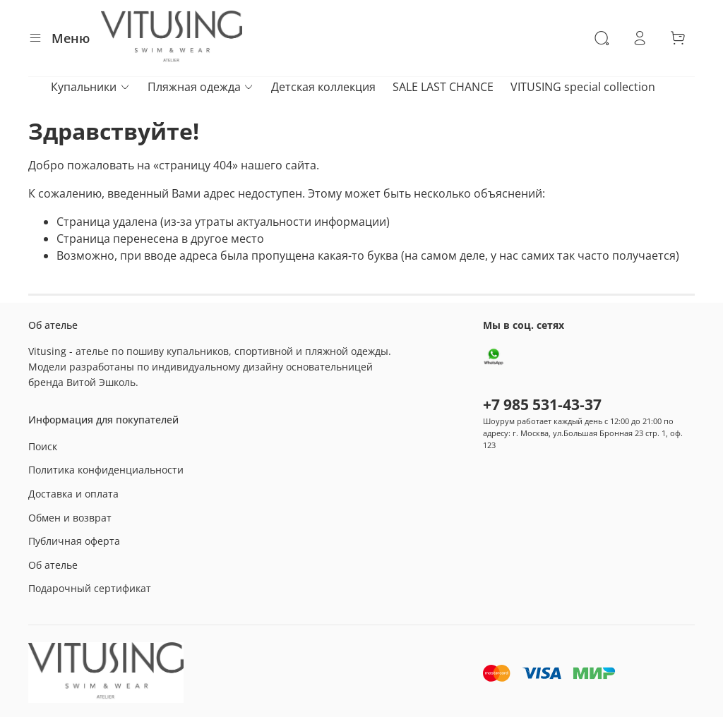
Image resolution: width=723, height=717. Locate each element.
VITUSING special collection (582, 87)
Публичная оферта (74, 541)
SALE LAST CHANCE (443, 87)
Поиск (42, 446)
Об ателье (53, 565)
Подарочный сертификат (89, 588)
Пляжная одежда (201, 87)
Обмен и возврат (70, 517)
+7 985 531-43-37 (542, 404)
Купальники (90, 87)
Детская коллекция (323, 87)
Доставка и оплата (73, 493)
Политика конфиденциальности (106, 469)
